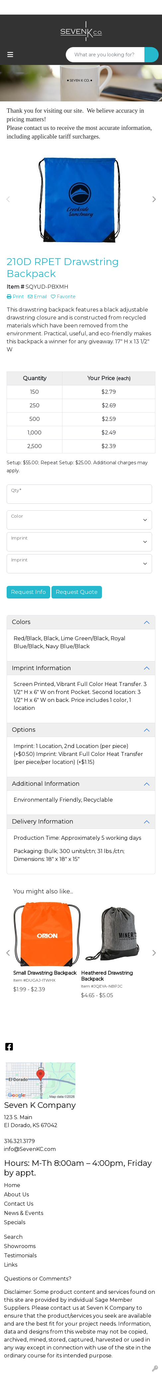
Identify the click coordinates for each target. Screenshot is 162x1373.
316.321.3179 (19, 1141)
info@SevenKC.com (30, 1149)
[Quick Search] (105, 54)
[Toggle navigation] (10, 54)
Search (13, 1237)
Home (12, 1185)
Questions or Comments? (37, 1279)
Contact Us (18, 1204)
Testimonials (20, 1255)
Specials (14, 1222)
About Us (16, 1194)
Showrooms (20, 1246)
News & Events (23, 1213)
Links (10, 1265)
